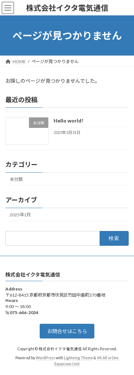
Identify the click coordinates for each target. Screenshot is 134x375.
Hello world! (68, 121)
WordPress (45, 358)
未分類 (16, 179)
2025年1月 (20, 214)
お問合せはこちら (67, 331)
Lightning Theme (78, 358)
